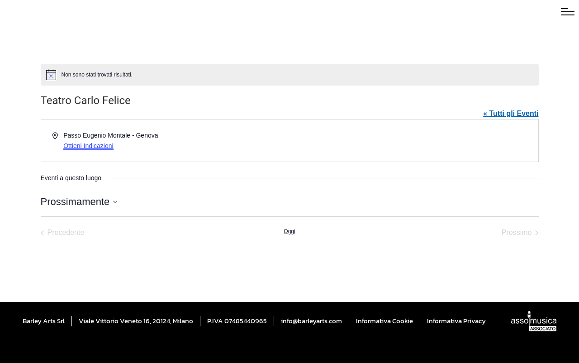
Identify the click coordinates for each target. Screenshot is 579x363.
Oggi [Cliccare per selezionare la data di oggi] (289, 231)
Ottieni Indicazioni (88, 145)
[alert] (290, 75)
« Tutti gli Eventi (510, 113)
